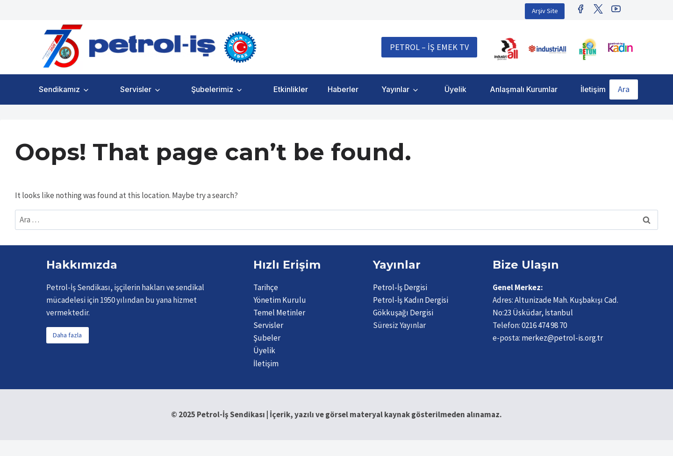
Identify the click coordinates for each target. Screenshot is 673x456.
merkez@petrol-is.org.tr (562, 338)
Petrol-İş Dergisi (400, 287)
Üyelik (455, 89)
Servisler (135, 89)
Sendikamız (59, 89)
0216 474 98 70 (544, 325)
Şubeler (266, 338)
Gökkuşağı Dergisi (403, 312)
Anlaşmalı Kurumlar (524, 89)
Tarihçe (265, 287)
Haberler (343, 89)
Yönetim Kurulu (279, 300)
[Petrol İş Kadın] (620, 47)
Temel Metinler (279, 312)
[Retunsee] (588, 49)
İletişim (593, 89)
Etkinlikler (290, 89)
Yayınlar (395, 89)
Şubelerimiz (212, 89)
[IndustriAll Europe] (547, 49)
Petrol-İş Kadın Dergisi (410, 300)
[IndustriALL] (506, 49)
